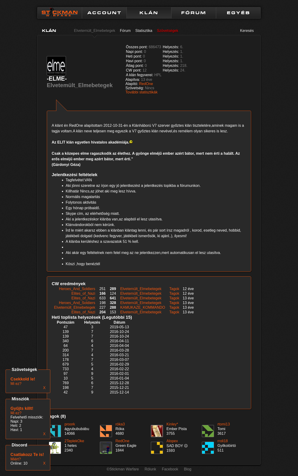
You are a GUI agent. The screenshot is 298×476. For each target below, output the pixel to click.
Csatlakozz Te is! (27, 454)
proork (69, 424)
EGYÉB (238, 12)
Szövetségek (167, 31)
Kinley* (172, 424)
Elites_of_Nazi (83, 293)
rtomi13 (223, 424)
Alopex (172, 441)
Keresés (247, 31)
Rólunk (150, 469)
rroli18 (222, 441)
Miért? (15, 459)
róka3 (120, 424)
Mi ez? (15, 413)
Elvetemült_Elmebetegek (94, 31)
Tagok (174, 289)
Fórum (125, 31)
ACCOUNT (104, 12)
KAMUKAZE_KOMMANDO (142, 307)
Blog (187, 469)
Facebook (170, 469)
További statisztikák (141, 92)
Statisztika (143, 31)
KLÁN (149, 12)
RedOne (146, 84)
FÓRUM (193, 12)
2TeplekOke (74, 441)
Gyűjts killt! (21, 408)
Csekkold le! (22, 379)
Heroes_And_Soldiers (77, 289)
